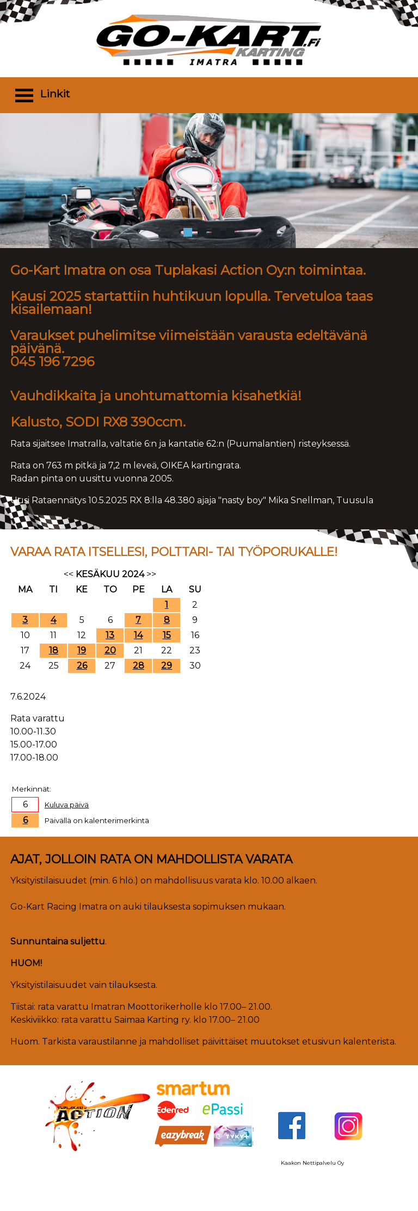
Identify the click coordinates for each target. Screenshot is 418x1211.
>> (151, 574)
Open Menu (24, 95)
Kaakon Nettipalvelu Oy (312, 1163)
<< (68, 574)
